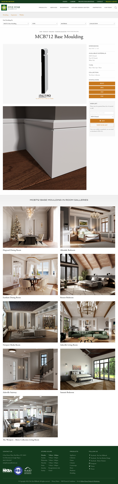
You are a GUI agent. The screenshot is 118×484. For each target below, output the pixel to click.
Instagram (93, 463)
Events (65, 1)
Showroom (64, 7)
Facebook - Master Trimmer (98, 461)
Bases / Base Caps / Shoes (95, 68)
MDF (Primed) (93, 56)
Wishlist (22, 15)
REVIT (102, 83)
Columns (72, 463)
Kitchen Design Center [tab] (80, 7)
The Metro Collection (94, 75)
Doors (71, 468)
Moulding (5, 15)
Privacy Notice (55, 481)
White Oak (92, 60)
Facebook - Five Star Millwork (99, 455)
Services (53, 7)
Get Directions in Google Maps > (12, 458)
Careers (72, 1)
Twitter (93, 466)
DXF (102, 92)
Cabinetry (72, 458)
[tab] (116, 7)
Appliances (73, 455)
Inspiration (97, 7)
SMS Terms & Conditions (68, 481)
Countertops (73, 465)
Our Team (108, 7)
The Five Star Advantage (86, 1)
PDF (102, 96)
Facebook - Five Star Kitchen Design (100, 458)
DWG (102, 88)
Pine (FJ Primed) (93, 58)
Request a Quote (111, 1)
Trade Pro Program (7, 1)
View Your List (102, 125)
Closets (72, 460)
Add (102, 121)
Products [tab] (43, 7)
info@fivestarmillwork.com (10, 463)
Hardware (72, 470)
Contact (100, 1)
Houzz (92, 469)
